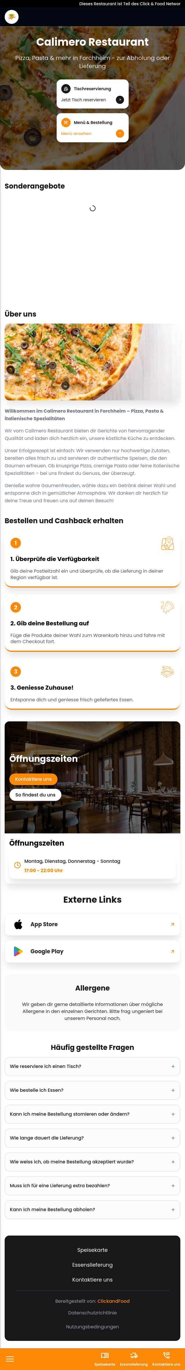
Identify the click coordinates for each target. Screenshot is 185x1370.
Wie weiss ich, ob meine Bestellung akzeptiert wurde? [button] (92, 1162)
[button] (93, 94)
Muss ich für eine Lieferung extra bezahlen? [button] (92, 1185)
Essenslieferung (92, 1264)
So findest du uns (35, 795)
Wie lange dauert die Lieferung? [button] (92, 1138)
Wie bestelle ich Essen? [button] (92, 1090)
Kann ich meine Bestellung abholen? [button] (92, 1209)
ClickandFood (114, 1301)
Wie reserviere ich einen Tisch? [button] (92, 1066)
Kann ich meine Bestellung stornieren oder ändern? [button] (92, 1114)
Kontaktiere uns (33, 779)
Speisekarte (92, 1250)
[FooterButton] (10, 1359)
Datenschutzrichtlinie (92, 1312)
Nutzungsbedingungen (92, 1326)
